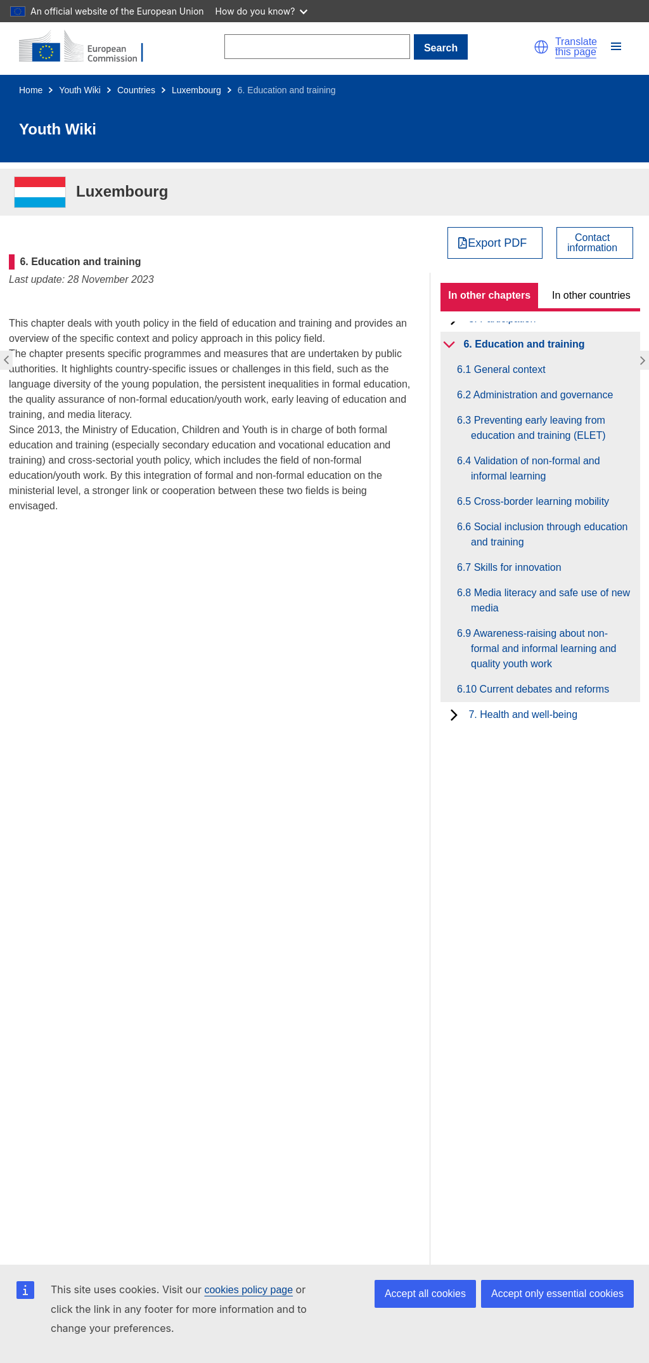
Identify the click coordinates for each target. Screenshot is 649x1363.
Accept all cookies (425, 1293)
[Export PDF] (495, 243)
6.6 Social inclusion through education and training (549, 534)
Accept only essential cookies (557, 1293)
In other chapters (489, 295)
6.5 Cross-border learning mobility (540, 501)
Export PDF (497, 243)
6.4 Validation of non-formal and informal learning (535, 468)
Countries (136, 90)
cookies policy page (248, 1289)
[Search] (317, 46)
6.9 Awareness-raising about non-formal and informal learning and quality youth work (543, 648)
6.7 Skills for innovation (516, 567)
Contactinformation (592, 243)
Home (30, 90)
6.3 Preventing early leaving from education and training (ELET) (538, 428)
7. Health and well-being (522, 714)
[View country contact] (594, 243)
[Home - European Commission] (88, 47)
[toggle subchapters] (449, 344)
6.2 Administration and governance (542, 394)
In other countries (591, 295)
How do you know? (261, 11)
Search (441, 47)
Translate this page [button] (576, 47)
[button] (541, 47)
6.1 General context (508, 369)
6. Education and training (523, 344)
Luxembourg (196, 90)
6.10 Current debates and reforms (540, 689)
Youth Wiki (80, 90)
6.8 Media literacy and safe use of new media (550, 600)
